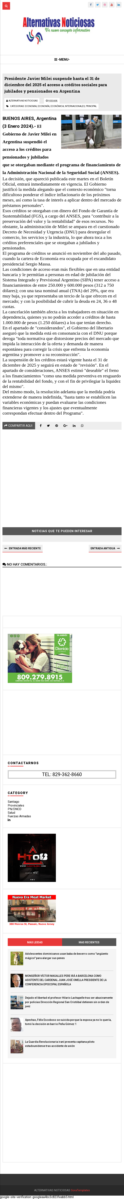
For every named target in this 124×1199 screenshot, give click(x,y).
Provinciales (16, 805)
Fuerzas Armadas (19, 816)
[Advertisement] (62, 476)
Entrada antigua (103, 548)
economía (43, 106)
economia (31, 106)
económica (57, 106)
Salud (11, 812)
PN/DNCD (14, 809)
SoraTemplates (80, 1190)
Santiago (13, 802)
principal (91, 106)
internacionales (75, 106)
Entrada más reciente (25, 548)
